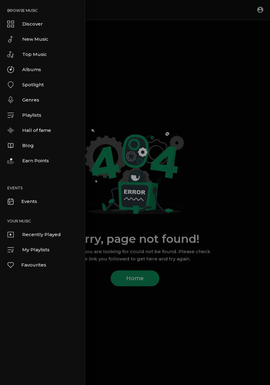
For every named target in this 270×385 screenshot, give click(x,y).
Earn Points (28, 160)
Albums (24, 69)
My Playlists (28, 249)
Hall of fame (29, 130)
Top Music (27, 54)
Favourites (26, 265)
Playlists (24, 115)
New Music (27, 39)
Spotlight (25, 84)
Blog (20, 145)
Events (22, 201)
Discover (25, 24)
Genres (23, 100)
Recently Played (34, 234)
